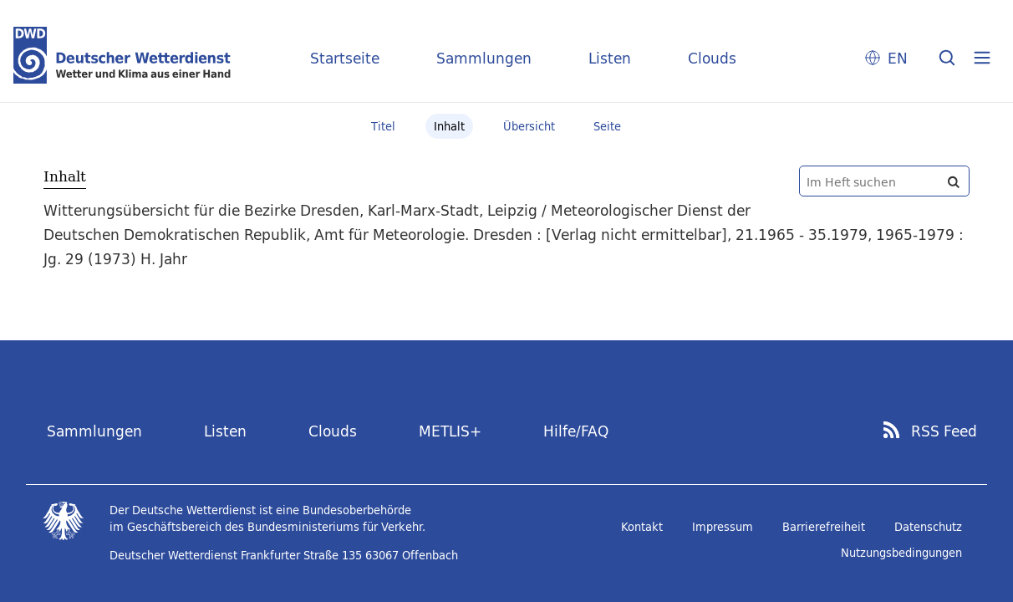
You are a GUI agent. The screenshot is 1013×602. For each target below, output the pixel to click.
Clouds (712, 58)
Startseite (344, 58)
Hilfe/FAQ (575, 431)
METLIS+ (450, 431)
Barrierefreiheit (823, 527)
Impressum (722, 527)
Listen (609, 58)
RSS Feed (944, 431)
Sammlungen (484, 58)
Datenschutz (928, 527)
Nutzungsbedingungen (901, 552)
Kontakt (642, 527)
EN (898, 58)
